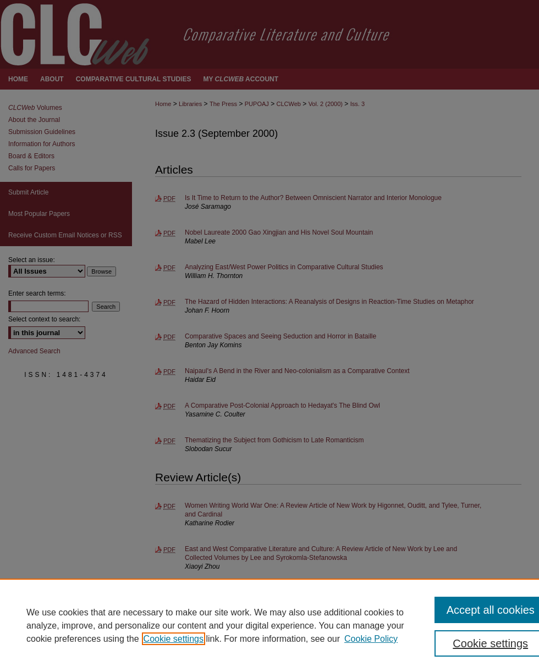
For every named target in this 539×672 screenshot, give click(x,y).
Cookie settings (174, 638)
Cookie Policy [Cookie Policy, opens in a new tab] (371, 638)
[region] (269, 625)
